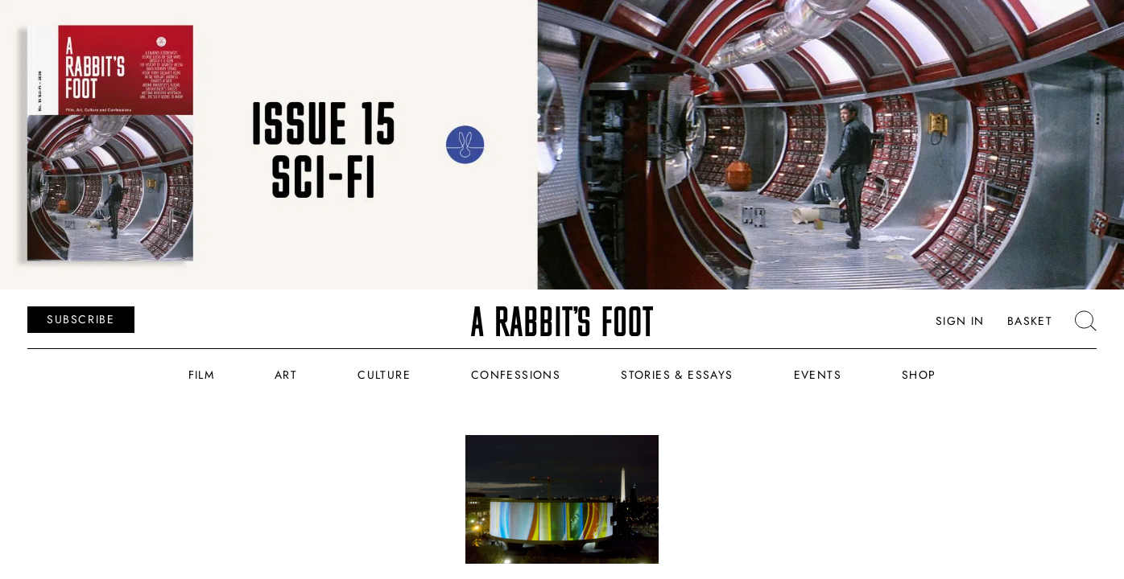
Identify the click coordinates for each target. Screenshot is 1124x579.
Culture (384, 375)
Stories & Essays (677, 375)
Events (817, 375)
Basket (1029, 321)
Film (201, 375)
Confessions (515, 375)
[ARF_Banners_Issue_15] (562, 145)
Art (286, 375)
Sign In (960, 321)
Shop (919, 375)
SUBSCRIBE (80, 319)
